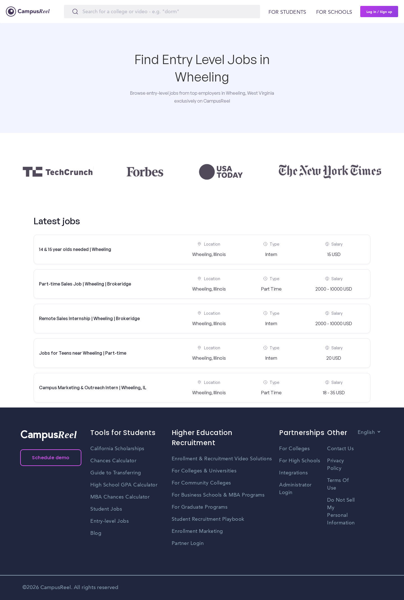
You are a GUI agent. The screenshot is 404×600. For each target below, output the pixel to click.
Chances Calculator (113, 460)
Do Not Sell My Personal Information (341, 512)
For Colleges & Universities (204, 471)
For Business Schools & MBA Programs (218, 495)
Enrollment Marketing (197, 531)
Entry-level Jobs (109, 521)
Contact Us (340, 448)
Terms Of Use (338, 484)
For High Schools (299, 460)
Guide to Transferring (115, 473)
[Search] (162, 11)
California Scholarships (117, 448)
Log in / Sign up (379, 11)
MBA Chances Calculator (120, 497)
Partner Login (188, 543)
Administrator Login (295, 489)
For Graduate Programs (200, 507)
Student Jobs (106, 509)
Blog (95, 533)
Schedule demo (51, 457)
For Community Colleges (201, 483)
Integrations (293, 473)
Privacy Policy (335, 464)
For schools (334, 12)
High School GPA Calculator (123, 485)
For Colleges (294, 448)
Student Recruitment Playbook (208, 519)
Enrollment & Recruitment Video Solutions (222, 458)
